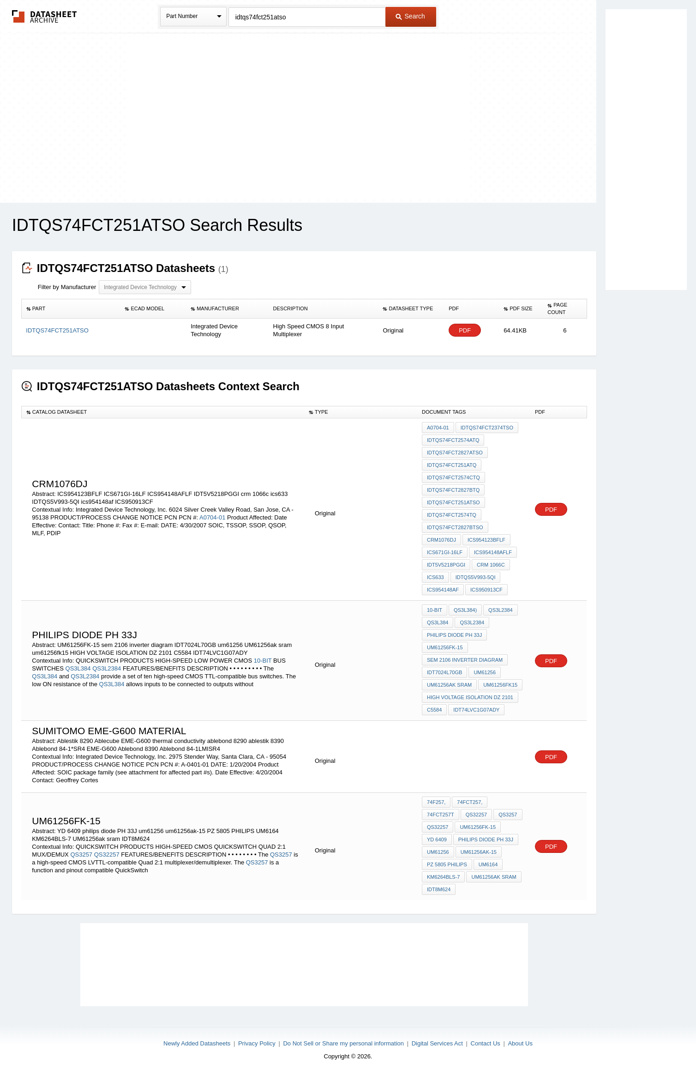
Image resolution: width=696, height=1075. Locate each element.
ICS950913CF (486, 589)
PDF (465, 330)
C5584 (434, 710)
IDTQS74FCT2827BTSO (455, 527)
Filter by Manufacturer (67, 287)
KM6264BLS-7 (443, 877)
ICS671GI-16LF (444, 552)
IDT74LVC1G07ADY (476, 710)
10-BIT (263, 660)
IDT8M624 (438, 889)
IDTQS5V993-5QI (476, 577)
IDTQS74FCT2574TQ (451, 515)
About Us (520, 1043)
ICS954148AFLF (493, 552)
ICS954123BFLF (486, 540)
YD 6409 (437, 839)
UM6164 (488, 864)
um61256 (485, 672)
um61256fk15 (500, 685)
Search (410, 16)
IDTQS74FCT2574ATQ (453, 440)
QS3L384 (78, 668)
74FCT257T (440, 814)
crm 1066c (491, 565)
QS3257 (81, 854)
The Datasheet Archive (44, 16)
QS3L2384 (106, 668)
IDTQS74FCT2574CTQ (453, 477)
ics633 (435, 577)
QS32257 (107, 854)
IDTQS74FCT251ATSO (453, 502)
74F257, (436, 802)
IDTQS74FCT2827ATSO (455, 452)
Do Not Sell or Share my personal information (343, 1043)
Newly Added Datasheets (196, 1043)
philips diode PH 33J (454, 635)
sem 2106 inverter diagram (465, 660)
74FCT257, (469, 802)
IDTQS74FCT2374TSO (487, 427)
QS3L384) (465, 610)
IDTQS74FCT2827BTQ (453, 490)
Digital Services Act (437, 1043)
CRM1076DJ (441, 540)
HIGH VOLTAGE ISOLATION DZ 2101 (470, 697)
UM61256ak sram (449, 685)
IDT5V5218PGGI (446, 565)
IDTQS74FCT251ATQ (451, 465)
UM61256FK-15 (445, 647)
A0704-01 (212, 517)
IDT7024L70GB (444, 672)
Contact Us (485, 1043)
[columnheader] (70, 309)
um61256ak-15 (479, 852)
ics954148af (443, 589)
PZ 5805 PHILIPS (447, 864)
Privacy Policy (257, 1043)
